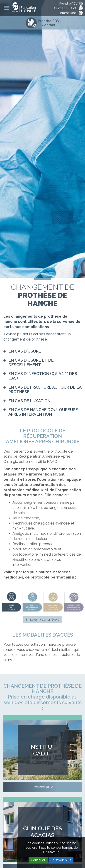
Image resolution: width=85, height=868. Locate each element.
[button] (22, 351)
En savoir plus (61, 860)
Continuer (38, 860)
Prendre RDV (68, 3)
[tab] (42, 351)
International (69, 12)
